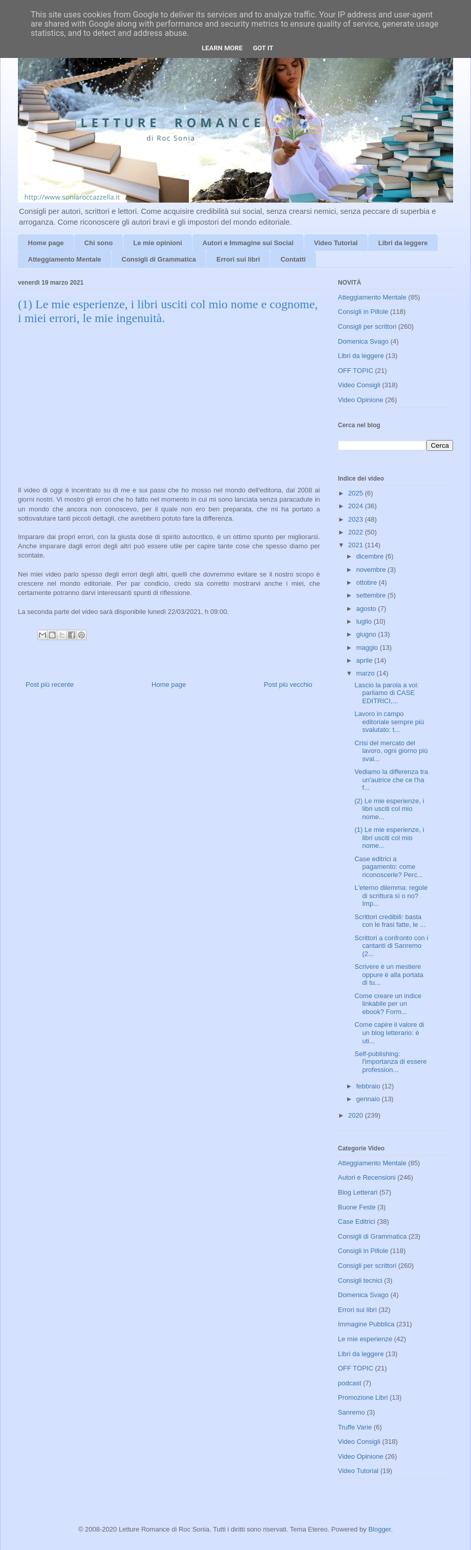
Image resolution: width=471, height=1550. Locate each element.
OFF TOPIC (355, 370)
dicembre (371, 556)
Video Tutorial (335, 243)
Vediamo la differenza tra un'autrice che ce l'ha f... (391, 779)
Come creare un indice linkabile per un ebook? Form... (387, 1004)
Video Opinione (360, 400)
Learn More (222, 48)
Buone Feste (357, 1207)
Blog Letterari (357, 1192)
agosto (367, 608)
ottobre (367, 582)
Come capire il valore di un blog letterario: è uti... (389, 1032)
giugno (367, 634)
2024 (356, 506)
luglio (365, 621)
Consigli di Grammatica (159, 259)
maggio (368, 647)
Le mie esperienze (365, 1339)
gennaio (369, 1099)
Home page (46, 243)
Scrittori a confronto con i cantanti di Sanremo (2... (391, 946)
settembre (372, 595)
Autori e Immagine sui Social (248, 243)
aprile (365, 660)
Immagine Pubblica (366, 1324)
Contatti (293, 259)
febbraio (369, 1086)
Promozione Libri (363, 1397)
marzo (366, 673)
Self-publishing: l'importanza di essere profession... (390, 1062)
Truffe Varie (355, 1427)
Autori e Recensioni (367, 1177)
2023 (356, 519)
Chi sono (98, 243)
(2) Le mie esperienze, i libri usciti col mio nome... (389, 809)
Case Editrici (356, 1221)
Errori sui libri (238, 259)
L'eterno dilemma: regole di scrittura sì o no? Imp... (390, 895)
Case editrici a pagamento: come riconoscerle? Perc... (388, 867)
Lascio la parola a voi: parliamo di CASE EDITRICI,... (386, 693)
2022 (356, 532)
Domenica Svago (363, 341)
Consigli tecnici (360, 1280)
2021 (356, 545)
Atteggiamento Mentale (64, 259)
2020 (356, 1115)
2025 (356, 493)
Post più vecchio (288, 684)
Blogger (379, 1529)
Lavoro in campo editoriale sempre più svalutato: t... (389, 721)
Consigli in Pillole (363, 311)
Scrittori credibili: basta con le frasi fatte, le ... (389, 921)
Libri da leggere (403, 243)
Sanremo (351, 1412)
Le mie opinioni (157, 243)
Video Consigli (359, 385)
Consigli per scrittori (367, 326)
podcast (349, 1383)
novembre (372, 569)
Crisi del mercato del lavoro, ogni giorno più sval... (390, 751)
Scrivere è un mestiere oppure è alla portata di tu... (388, 974)
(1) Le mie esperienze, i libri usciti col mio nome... (389, 837)
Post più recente (50, 684)
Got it (263, 48)
